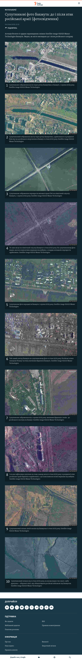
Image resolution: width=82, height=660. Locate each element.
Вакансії (45, 642)
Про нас (8, 642)
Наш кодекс (9, 646)
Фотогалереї (10, 10)
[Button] (11, 29)
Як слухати (9, 621)
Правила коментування (51, 625)
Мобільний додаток (12, 625)
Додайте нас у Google (18, 657)
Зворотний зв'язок (49, 646)
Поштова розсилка (12, 629)
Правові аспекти (11, 650)
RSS (43, 621)
